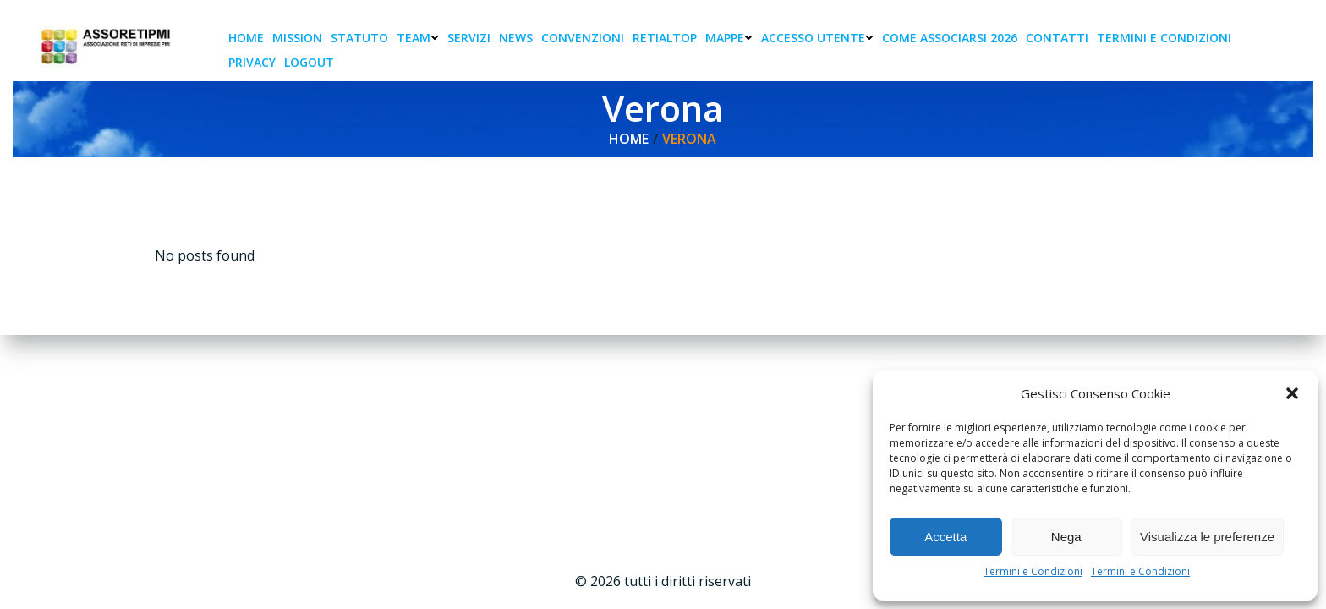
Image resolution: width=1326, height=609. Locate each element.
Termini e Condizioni (1033, 571)
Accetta (945, 536)
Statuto (359, 38)
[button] (1292, 393)
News (516, 38)
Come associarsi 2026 (949, 38)
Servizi (468, 38)
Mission (297, 38)
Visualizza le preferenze (1207, 536)
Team (418, 38)
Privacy (252, 62)
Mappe (729, 38)
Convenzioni (582, 38)
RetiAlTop (665, 38)
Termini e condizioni (1164, 38)
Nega (1066, 536)
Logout (309, 62)
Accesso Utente (817, 38)
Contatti (1057, 38)
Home (246, 38)
